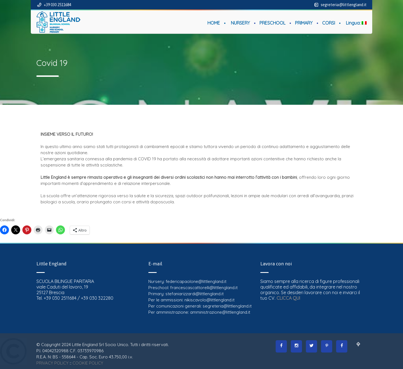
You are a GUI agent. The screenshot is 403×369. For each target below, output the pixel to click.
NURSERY (240, 23)
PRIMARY (304, 23)
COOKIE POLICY (87, 363)
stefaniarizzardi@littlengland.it (194, 293)
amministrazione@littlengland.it (220, 312)
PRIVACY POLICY (52, 363)
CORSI (328, 23)
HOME (213, 23)
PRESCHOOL (272, 23)
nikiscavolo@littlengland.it (209, 300)
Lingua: (356, 23)
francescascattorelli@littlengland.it (204, 287)
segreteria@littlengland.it (343, 5)
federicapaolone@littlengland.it (196, 281)
